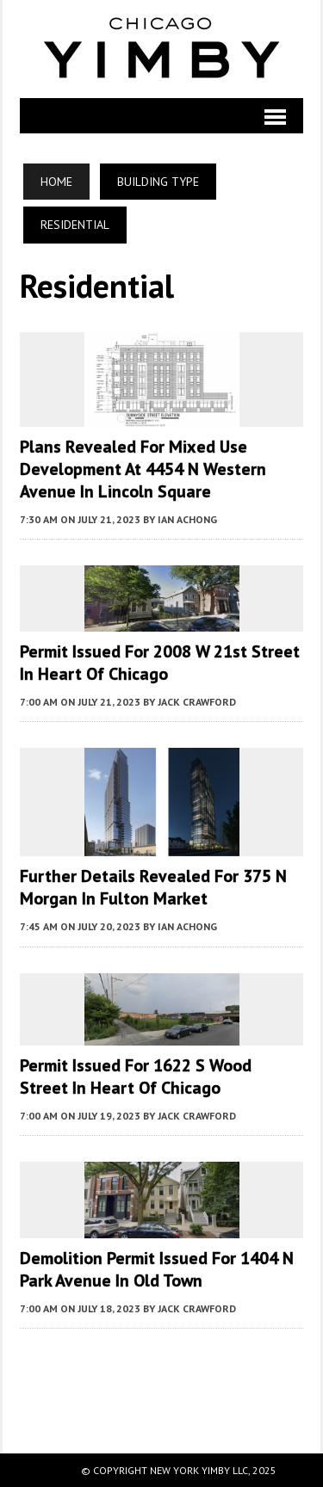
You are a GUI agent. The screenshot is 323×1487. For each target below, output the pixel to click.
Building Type (158, 181)
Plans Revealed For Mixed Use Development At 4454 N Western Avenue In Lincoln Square (143, 469)
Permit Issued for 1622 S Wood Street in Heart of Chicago (136, 1076)
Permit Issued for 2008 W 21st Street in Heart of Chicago (160, 662)
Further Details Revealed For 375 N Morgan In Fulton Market (153, 887)
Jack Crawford (197, 701)
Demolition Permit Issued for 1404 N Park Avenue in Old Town (157, 1269)
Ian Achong (187, 519)
